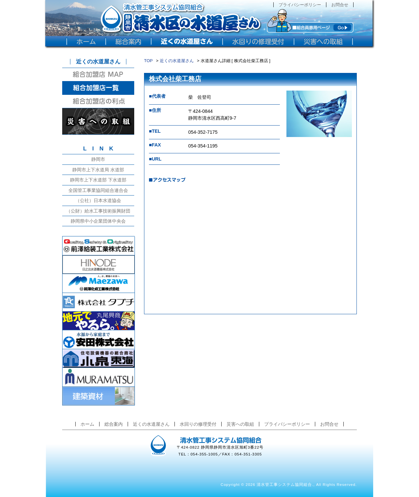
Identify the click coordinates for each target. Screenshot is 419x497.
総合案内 (113, 424)
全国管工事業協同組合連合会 (98, 190)
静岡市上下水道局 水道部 (98, 169)
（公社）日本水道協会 (98, 200)
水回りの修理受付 (198, 424)
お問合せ (339, 4)
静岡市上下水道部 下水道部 (98, 179)
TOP (148, 60)
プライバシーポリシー (300, 4)
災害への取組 (240, 424)
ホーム (87, 424)
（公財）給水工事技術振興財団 (98, 211)
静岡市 (98, 159)
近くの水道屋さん (177, 60)
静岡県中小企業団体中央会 (98, 221)
